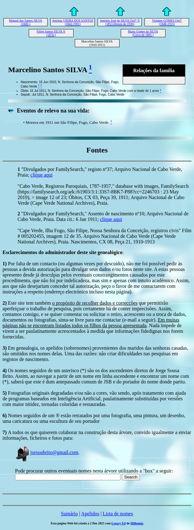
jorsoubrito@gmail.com (46, 452)
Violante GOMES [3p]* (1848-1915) (167, 22)
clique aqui (41, 175)
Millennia (136, 523)
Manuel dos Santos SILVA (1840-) (25, 22)
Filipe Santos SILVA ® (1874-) (51, 33)
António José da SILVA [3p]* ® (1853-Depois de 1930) (120, 22)
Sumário (69, 513)
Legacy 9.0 (118, 523)
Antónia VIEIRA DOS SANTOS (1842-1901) (72, 22)
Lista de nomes (118, 513)
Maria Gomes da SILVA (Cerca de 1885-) (143, 33)
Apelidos (90, 513)
